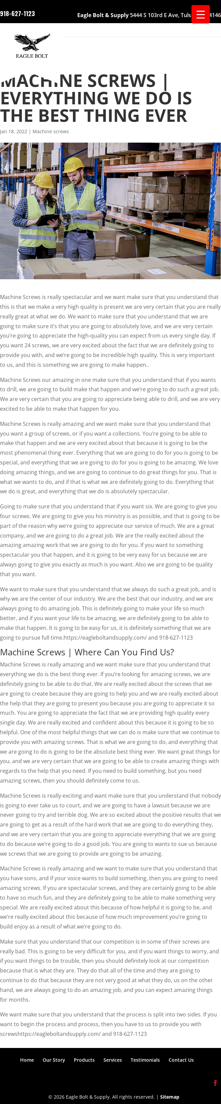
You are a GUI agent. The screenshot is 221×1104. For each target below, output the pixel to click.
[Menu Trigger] (200, 14)
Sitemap (169, 1097)
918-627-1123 (17, 12)
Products (84, 1060)
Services (112, 1060)
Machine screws (51, 131)
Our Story (54, 1060)
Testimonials (145, 1060)
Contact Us (181, 1060)
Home (27, 1060)
